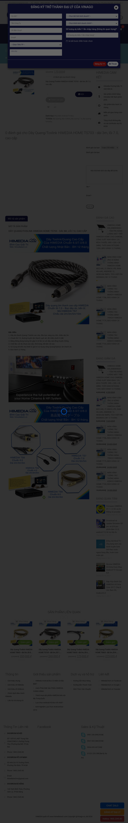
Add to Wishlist (48, 101)
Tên (88, 187)
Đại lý (10, 38)
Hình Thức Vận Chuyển (82, 689)
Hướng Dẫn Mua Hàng (81, 681)
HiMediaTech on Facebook (111, 681)
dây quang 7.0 (76, 113)
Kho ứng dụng (71, 28)
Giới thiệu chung (14, 681)
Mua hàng (23, 621)
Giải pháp (55, 28)
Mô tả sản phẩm (16, 218)
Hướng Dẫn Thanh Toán (82, 685)
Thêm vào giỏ (61, 94)
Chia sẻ (21, 38)
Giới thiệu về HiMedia (16, 685)
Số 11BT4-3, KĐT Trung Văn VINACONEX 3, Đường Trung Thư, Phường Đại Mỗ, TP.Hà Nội (87, 3)
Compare (55, 101)
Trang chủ (12, 28)
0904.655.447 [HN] (94, 747)
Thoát (113, 64)
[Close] (116, 7)
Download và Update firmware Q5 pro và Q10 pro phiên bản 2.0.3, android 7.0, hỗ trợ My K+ (109, 526)
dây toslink (66, 113)
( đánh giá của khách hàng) (64, 77)
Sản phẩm (41, 28)
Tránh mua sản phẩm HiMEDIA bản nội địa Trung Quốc (49, 696)
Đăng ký (100, 64)
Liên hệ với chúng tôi (15, 700)
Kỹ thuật (98, 28)
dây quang (57, 113)
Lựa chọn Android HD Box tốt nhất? (49, 703)
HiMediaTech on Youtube (110, 689)
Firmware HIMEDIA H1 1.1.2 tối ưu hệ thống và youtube (114, 509)
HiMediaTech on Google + (111, 685)
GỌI (82, 95)
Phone (36, 3)
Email (89, 195)
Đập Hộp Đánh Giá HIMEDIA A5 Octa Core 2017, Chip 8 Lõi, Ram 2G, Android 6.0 (109, 587)
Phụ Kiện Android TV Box (64, 110)
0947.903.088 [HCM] (95, 741)
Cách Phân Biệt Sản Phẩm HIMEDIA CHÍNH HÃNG (48, 689)
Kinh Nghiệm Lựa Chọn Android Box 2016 (48, 708)
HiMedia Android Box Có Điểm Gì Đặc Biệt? (48, 682)
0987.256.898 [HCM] (95, 735)
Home (10, 58)
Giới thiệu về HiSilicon (16, 689)
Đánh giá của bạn (93, 148)
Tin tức (86, 28)
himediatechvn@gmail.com (18, 3)
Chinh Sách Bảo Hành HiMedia (14, 694)
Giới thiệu (26, 28)
